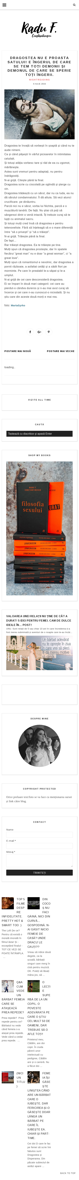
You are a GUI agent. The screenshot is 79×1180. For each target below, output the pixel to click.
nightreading (39, 80)
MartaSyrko (18, 305)
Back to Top (68, 1173)
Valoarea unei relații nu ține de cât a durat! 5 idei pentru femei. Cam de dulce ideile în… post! (38, 620)
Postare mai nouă (17, 351)
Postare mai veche (61, 351)
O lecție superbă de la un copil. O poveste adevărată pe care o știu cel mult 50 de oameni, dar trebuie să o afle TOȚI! (39, 1008)
